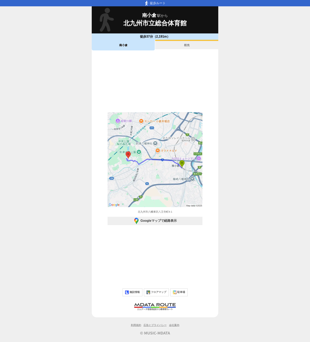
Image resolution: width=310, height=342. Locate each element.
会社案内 (174, 325)
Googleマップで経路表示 (155, 221)
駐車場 (179, 292)
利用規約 (136, 325)
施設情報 (132, 292)
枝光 (187, 45)
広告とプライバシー (155, 325)
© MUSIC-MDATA (155, 333)
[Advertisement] (155, 81)
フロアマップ (156, 292)
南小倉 (123, 45)
